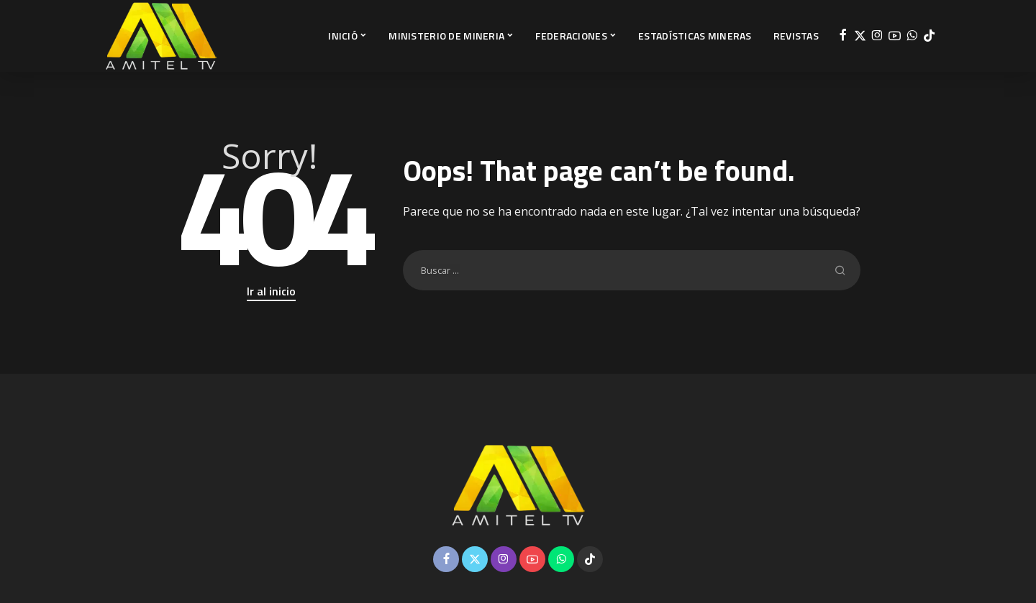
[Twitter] (860, 36)
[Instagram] (877, 36)
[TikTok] (929, 36)
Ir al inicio (271, 291)
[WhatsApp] (912, 36)
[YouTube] (895, 36)
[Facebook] (843, 36)
